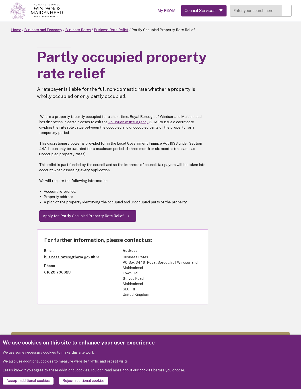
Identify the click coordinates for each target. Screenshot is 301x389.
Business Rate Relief (111, 30)
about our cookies (137, 370)
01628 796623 (57, 272)
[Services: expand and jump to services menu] (204, 10)
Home (16, 30)
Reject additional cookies (84, 381)
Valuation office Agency (128, 122)
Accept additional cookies (28, 381)
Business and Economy (43, 30)
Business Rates (78, 30)
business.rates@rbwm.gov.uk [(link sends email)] (71, 257)
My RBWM (166, 10)
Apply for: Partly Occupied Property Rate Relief (83, 216)
